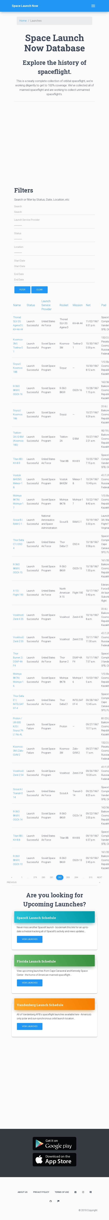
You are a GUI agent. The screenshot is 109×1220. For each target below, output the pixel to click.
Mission (78, 305)
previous (11, 878)
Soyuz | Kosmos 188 (17, 368)
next (99, 878)
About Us (23, 1192)
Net (88, 305)
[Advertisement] (47, 142)
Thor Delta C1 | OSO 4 (18, 544)
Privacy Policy (41, 1192)
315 (90, 877)
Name (17, 305)
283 (68, 877)
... (28, 877)
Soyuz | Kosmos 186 (17, 414)
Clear (39, 289)
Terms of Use (62, 1192)
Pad (103, 305)
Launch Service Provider (27, 220)
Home (23, 20)
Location (18, 247)
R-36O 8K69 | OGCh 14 (17, 815)
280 (43, 877)
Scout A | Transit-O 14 (18, 793)
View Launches (29, 939)
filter (22, 289)
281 (51, 877)
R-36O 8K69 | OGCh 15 (17, 568)
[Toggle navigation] (93, 6)
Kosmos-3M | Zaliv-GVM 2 (18, 750)
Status (17, 233)
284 (76, 877)
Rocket (64, 305)
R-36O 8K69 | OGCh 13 (17, 860)
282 (60, 877)
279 (35, 877)
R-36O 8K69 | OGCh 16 (17, 390)
